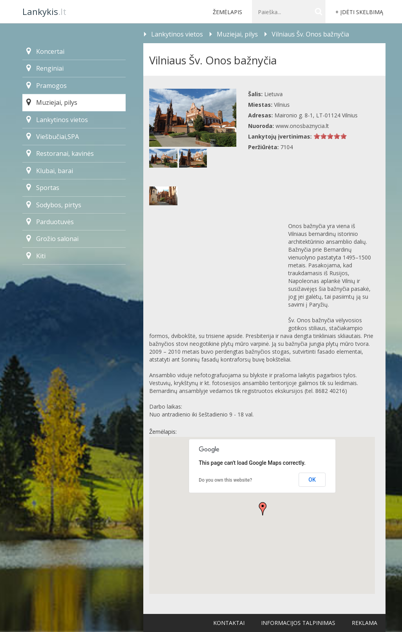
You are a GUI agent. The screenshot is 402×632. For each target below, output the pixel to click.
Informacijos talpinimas (298, 623)
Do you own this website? (225, 480)
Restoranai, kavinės (60, 153)
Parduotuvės (50, 221)
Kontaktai (229, 623)
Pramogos (46, 85)
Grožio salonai (52, 238)
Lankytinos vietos (57, 119)
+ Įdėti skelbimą (359, 12)
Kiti (36, 256)
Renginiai (45, 68)
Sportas (42, 187)
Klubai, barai (49, 170)
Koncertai (45, 51)
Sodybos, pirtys (53, 205)
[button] (263, 508)
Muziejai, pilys (51, 102)
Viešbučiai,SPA (52, 136)
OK (312, 480)
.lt (44, 11)
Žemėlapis (227, 12)
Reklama (364, 623)
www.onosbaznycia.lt (302, 126)
